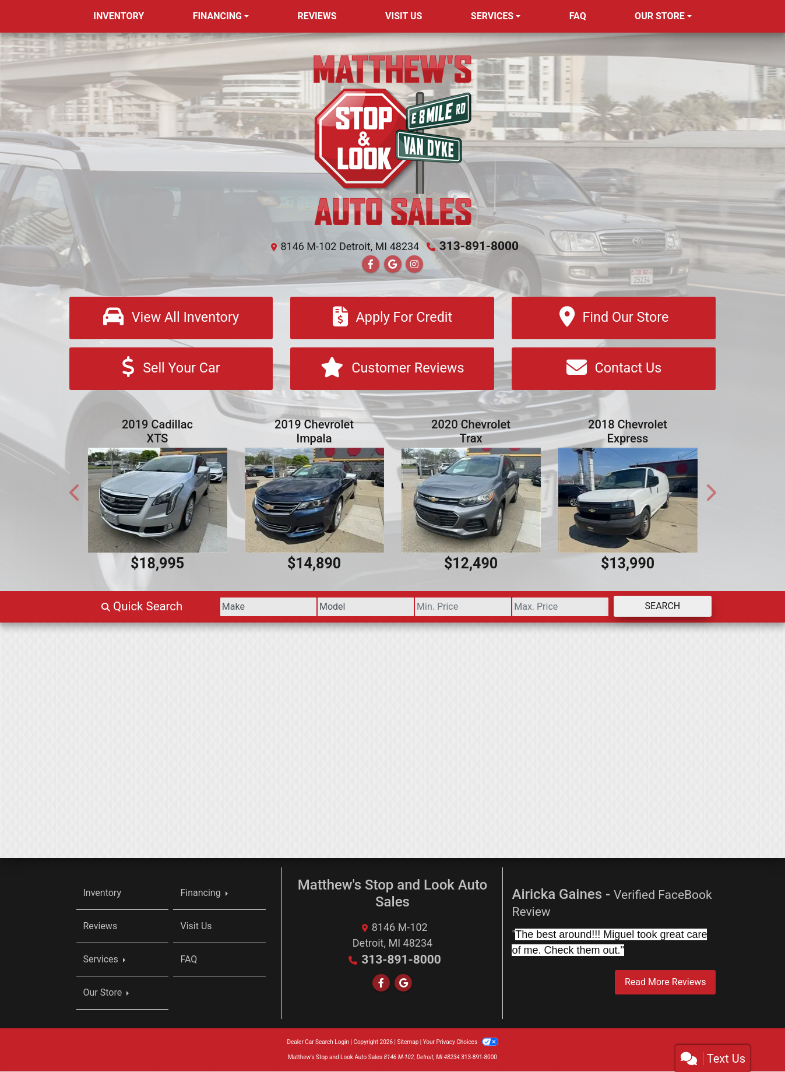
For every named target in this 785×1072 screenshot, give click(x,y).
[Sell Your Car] (171, 369)
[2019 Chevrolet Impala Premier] (314, 501)
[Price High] (543, 607)
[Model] (326, 607)
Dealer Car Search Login (318, 1042)
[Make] (217, 607)
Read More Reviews (665, 983)
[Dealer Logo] (393, 139)
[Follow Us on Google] (393, 264)
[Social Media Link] (414, 264)
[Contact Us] (614, 369)
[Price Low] (434, 607)
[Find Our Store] (614, 317)
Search (657, 606)
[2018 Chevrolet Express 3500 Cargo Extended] (628, 501)
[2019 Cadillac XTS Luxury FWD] (157, 501)
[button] (75, 493)
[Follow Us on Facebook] (370, 264)
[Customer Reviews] (392, 369)
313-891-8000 (479, 246)
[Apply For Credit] (392, 317)
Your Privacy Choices (460, 1042)
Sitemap (407, 1042)
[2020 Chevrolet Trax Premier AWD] (471, 501)
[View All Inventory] (171, 317)
